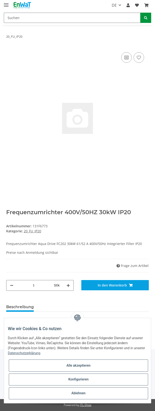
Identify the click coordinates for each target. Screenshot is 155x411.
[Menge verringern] (11, 285)
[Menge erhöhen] (68, 285)
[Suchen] (72, 18)
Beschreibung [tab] (20, 307)
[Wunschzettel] (136, 5)
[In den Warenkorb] (115, 285)
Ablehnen (78, 393)
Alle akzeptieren (78, 365)
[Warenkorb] (146, 5)
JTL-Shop (85, 405)
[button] (128, 5)
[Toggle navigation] (6, 3)
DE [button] (114, 5)
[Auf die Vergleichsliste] (126, 57)
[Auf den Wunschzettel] (139, 57)
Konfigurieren (78, 379)
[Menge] (34, 285)
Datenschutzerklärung (24, 353)
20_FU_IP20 (32, 231)
